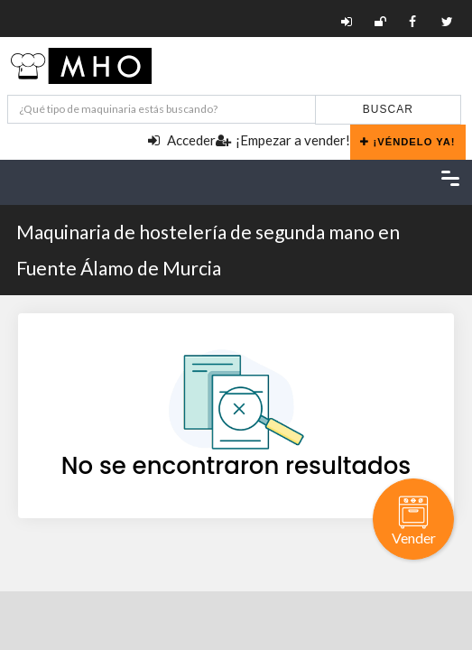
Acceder (182, 140)
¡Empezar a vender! (283, 140)
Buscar (388, 109)
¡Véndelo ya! (408, 141)
